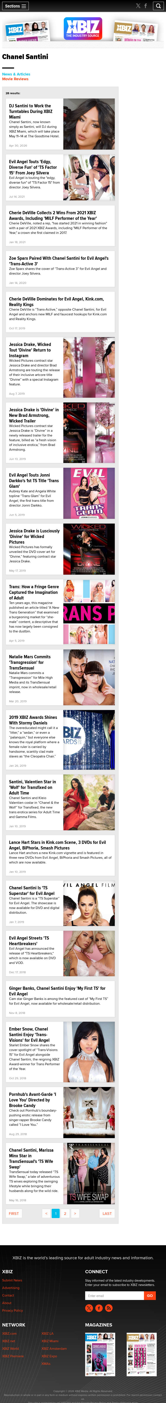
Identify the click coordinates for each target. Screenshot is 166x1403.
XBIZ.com (9, 1333)
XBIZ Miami (50, 1341)
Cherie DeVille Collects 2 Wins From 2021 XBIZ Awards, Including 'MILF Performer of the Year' (53, 215)
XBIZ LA (48, 1333)
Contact (8, 1295)
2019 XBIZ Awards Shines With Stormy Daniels (33, 720)
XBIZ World (10, 1348)
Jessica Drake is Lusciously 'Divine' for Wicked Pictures (34, 536)
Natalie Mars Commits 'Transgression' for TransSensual (30, 662)
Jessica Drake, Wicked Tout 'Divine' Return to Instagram (30, 350)
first (14, 1213)
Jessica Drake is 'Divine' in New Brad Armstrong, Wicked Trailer (34, 415)
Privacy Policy (12, 1310)
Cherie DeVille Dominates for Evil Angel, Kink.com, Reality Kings (56, 301)
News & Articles (16, 74)
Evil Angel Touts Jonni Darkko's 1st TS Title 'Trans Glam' (34, 480)
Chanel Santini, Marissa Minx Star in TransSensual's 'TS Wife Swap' (31, 1158)
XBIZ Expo (49, 1356)
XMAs (46, 1363)
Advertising (10, 1287)
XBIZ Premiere (13, 1356)
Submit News (12, 1280)
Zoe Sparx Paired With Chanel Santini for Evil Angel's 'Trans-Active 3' (59, 261)
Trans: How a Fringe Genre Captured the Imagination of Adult (34, 592)
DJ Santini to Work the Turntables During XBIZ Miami (31, 111)
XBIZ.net (8, 1341)
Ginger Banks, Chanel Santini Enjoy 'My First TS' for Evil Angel (57, 991)
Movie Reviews (15, 79)
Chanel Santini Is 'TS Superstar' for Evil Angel (31, 890)
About (6, 1302)
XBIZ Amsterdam (54, 1348)
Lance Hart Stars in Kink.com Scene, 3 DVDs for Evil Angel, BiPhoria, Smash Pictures (57, 845)
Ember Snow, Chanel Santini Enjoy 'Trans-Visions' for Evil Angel (29, 1034)
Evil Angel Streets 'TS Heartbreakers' (29, 940)
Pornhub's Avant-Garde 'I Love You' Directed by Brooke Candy (32, 1100)
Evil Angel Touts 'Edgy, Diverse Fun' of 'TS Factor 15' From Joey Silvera (33, 167)
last (107, 1213)
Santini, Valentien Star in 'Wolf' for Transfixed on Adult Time (32, 787)
